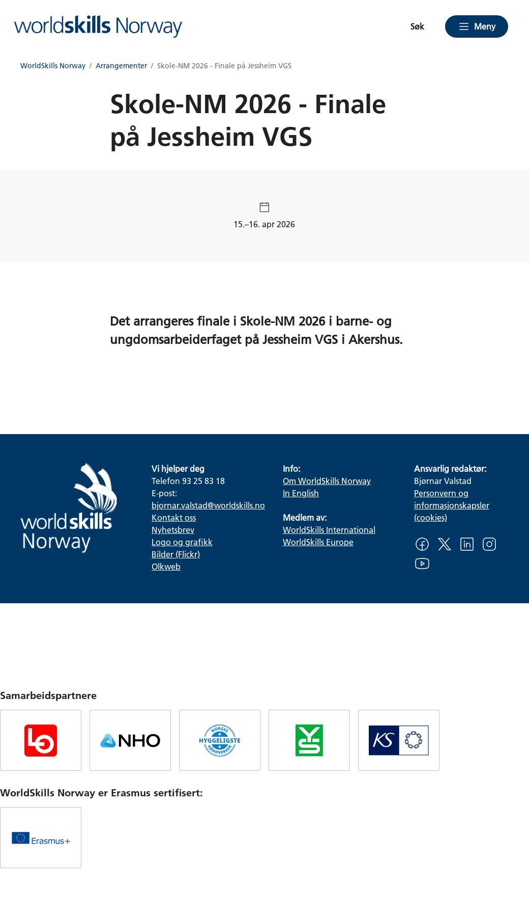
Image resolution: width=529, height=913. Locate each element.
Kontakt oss (174, 517)
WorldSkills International (329, 529)
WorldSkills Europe (318, 541)
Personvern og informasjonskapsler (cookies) (451, 505)
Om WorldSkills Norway (327, 480)
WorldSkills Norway (52, 66)
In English (301, 493)
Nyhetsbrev (173, 529)
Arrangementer (121, 66)
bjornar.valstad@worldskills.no (208, 505)
